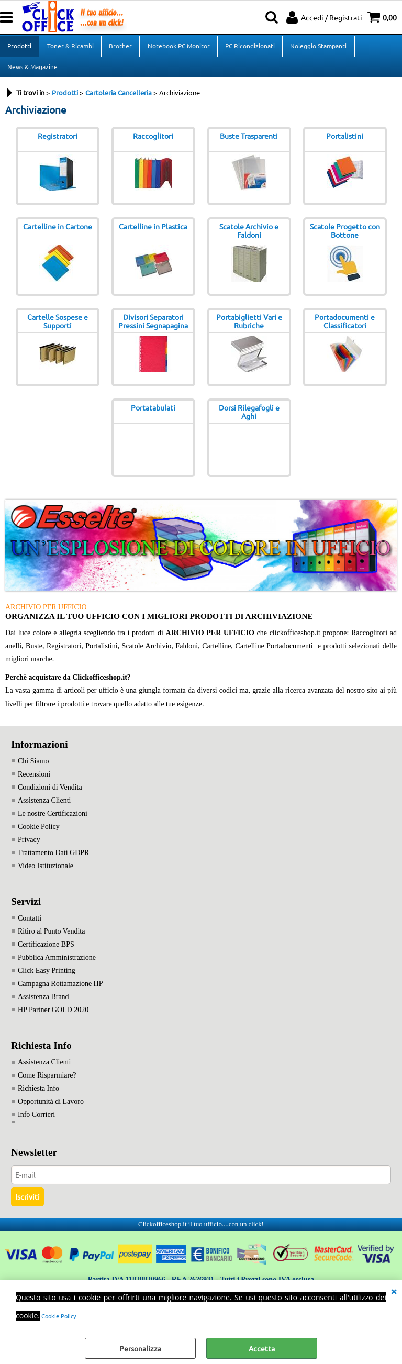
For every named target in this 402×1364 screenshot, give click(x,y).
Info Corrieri (36, 1121)
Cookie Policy (58, 1316)
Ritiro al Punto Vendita (51, 937)
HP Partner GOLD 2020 (53, 1016)
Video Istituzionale (45, 872)
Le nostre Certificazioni (52, 820)
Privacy (29, 846)
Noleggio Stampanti (317, 47)
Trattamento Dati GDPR (53, 859)
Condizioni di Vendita (50, 793)
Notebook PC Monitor (178, 47)
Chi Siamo (33, 767)
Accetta (262, 1348)
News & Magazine (32, 71)
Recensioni (34, 780)
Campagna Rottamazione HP (60, 990)
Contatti (29, 924)
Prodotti (19, 47)
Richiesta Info (38, 1095)
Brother (119, 47)
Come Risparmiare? (47, 1081)
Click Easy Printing (46, 977)
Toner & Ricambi (70, 47)
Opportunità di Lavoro (51, 1108)
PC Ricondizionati (249, 47)
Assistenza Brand (43, 1003)
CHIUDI (393, 1290)
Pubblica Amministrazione (57, 964)
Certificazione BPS (46, 951)
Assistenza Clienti (44, 807)
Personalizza (140, 1348)
